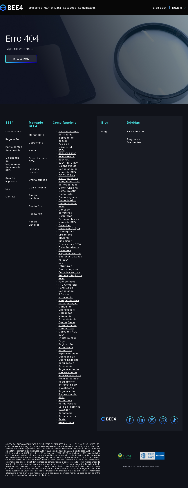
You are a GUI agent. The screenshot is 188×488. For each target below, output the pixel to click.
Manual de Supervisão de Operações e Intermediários (68, 320)
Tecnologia (66, 412)
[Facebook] (130, 419)
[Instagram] (152, 419)
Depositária (36, 142)
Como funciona (68, 187)
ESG (8, 188)
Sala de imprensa (11, 179)
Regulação (12, 139)
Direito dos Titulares (65, 236)
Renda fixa (35, 206)
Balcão (33, 150)
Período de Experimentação (69, 352)
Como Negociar (68, 197)
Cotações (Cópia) (70, 228)
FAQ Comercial (68, 284)
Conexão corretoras (65, 211)
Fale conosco (67, 281)
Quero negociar (68, 359)
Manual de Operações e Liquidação (67, 309)
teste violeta (66, 422)
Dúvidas (177, 7)
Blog (104, 131)
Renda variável (34, 197)
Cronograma (66, 231)
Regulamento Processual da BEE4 (68, 394)
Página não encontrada (66, 346)
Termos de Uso (68, 416)
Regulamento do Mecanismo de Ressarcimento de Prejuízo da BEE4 (70, 374)
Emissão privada (34, 170)
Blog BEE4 (160, 7)
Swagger (64, 409)
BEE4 (62, 150)
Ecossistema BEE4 (70, 244)
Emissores (35, 7)
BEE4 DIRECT (67, 156)
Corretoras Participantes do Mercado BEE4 (69, 219)
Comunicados (87, 7)
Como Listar (66, 193)
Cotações (69, 7)
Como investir (37, 187)
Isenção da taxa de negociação (69, 302)
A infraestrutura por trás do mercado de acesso (69, 136)
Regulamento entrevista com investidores (68, 384)
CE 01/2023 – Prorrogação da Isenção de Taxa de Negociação (69, 180)
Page (62, 341)
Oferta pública (38, 179)
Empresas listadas (70, 253)
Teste (62, 419)
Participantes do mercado (14, 148)
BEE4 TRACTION (69, 162)
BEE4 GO (64, 159)
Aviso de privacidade (66, 145)
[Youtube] (163, 419)
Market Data (52, 7)
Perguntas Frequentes (134, 141)
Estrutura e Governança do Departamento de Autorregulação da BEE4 (70, 272)
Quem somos (14, 131)
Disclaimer (65, 240)
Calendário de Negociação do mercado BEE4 (13, 164)
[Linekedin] (141, 419)
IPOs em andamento (66, 296)
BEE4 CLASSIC (67, 153)
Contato (11, 196)
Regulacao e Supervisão (66, 364)
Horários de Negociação (66, 289)
